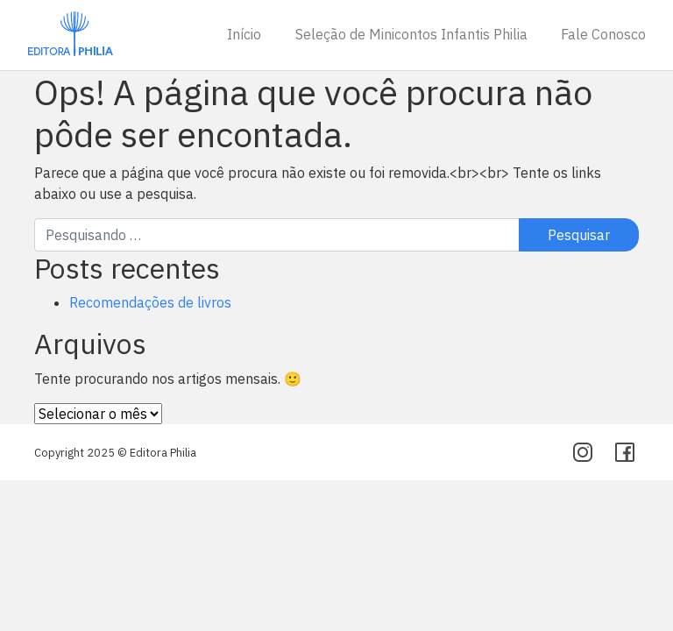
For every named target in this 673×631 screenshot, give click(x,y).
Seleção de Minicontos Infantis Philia (411, 34)
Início (244, 34)
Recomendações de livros (150, 302)
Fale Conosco (603, 34)
